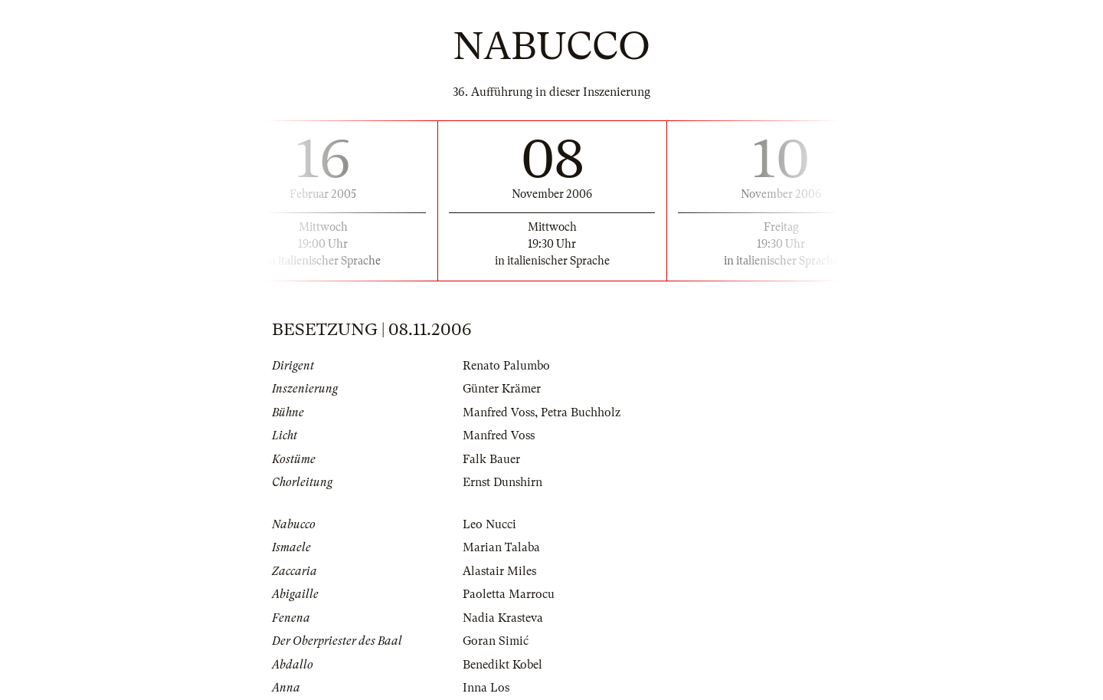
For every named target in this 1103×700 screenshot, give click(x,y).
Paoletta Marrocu (509, 594)
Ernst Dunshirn (502, 482)
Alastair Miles (499, 571)
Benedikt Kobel (502, 665)
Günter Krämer (502, 389)
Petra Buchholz (580, 412)
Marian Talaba (501, 547)
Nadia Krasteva (503, 618)
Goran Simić (496, 641)
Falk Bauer (491, 459)
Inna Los (486, 688)
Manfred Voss (499, 412)
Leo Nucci (489, 524)
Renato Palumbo (506, 366)
